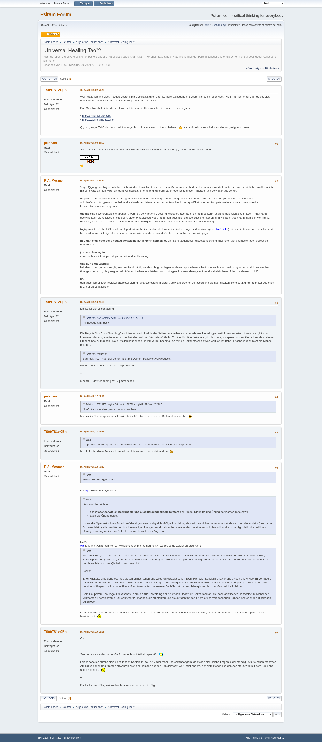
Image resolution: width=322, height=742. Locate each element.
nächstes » (272, 68)
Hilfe (248, 737)
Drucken (274, 79)
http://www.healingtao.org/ (98, 119)
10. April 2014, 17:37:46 (92, 431)
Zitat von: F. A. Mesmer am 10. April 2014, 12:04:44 (114, 318)
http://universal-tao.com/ (96, 115)
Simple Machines (72, 737)
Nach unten (49, 79)
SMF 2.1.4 (43, 737)
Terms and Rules (260, 737)
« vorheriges (254, 68)
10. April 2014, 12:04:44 (92, 180)
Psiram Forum (55, 14)
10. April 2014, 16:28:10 (92, 302)
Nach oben (48, 698)
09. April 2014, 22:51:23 (92, 90)
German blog (219, 25)
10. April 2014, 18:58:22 (92, 466)
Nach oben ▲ (277, 737)
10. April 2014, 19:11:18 (92, 631)
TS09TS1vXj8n (55, 90)
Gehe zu (226, 714)
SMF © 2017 (56, 737)
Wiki (207, 25)
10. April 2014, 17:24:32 (92, 396)
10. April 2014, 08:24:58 (92, 143)
